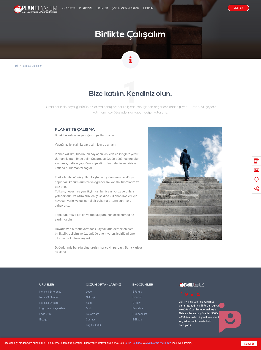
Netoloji (90, 297)
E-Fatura (137, 291)
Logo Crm (45, 313)
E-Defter (137, 297)
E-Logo (43, 319)
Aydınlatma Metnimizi (159, 342)
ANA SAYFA (69, 8)
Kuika (89, 302)
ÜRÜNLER (102, 8)
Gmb (88, 308)
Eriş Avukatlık (93, 325)
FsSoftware (92, 313)
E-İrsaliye (137, 308)
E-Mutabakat (139, 313)
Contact (90, 319)
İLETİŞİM (148, 8)
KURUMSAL (86, 8)
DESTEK (238, 7)
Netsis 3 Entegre (48, 302)
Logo (89, 291)
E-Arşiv (136, 302)
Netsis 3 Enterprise (50, 291)
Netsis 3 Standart (49, 297)
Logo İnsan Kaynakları (52, 308)
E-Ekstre (137, 319)
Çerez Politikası (133, 342)
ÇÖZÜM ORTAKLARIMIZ (125, 8)
